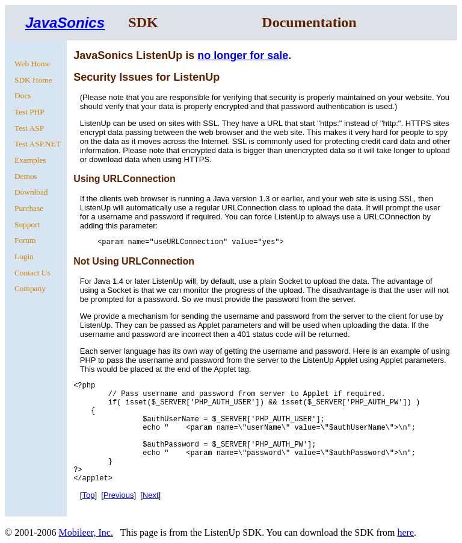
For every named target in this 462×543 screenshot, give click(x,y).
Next (151, 495)
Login (24, 256)
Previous (118, 495)
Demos (25, 176)
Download (31, 191)
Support (27, 224)
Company (30, 288)
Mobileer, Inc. (85, 532)
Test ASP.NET (37, 143)
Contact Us (32, 272)
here (405, 532)
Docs (22, 95)
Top (88, 495)
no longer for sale (242, 55)
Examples (30, 160)
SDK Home (33, 79)
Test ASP (29, 128)
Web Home (32, 63)
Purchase (28, 208)
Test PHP (29, 111)
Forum (25, 240)
